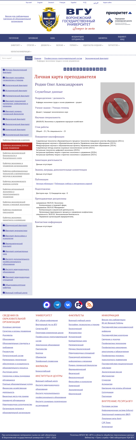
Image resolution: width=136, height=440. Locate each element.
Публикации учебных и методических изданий (73, 183)
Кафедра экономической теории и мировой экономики (16, 203)
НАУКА (52, 38)
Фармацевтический (77, 369)
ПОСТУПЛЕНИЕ (14, 38)
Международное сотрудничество (17, 404)
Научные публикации (44, 183)
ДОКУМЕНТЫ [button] (46, 45)
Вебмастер (89, 437)
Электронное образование (48, 345)
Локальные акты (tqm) (111, 418)
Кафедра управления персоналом (12, 210)
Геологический (75, 328)
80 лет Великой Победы (112, 323)
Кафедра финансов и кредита (16, 140)
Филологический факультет (16, 124)
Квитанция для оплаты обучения (116, 388)
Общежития (41, 357)
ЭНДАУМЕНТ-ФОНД (122, 38)
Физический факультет (14, 119)
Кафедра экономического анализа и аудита (14, 182)
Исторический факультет (15, 90)
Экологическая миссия (112, 372)
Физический (74, 373)
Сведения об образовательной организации (17, 20)
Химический (74, 385)
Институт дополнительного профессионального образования (16, 261)
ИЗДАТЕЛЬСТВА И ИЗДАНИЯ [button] (93, 45)
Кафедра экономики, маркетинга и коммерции (14, 218)
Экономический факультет (96, 58)
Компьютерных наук (78, 340)
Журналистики (75, 332)
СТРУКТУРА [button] (31, 45)
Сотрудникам (107, 392)
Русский (29, 2)
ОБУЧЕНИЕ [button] (60, 45)
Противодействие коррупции (115, 335)
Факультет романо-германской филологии (13, 112)
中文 (85, 2)
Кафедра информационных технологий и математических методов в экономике (16, 173)
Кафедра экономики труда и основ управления (15, 146)
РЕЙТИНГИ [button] (74, 45)
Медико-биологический (79, 349)
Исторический (75, 336)
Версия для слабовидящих (17, 16)
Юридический (75, 393)
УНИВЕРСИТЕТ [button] (16, 45)
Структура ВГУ (42, 328)
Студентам (106, 380)
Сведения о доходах (111, 339)
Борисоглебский (43, 371)
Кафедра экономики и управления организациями (15, 164)
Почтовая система (110, 406)
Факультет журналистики (15, 230)
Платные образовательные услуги (18, 384)
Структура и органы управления (17, 331)
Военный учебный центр (15, 292)
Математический (76, 345)
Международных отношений (82, 353)
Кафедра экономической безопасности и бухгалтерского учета (14, 155)
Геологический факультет (15, 85)
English (39, 2)
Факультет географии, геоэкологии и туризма (14, 78)
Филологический (76, 377)
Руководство (8, 351)
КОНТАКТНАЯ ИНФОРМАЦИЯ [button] (21, 51)
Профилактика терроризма (114, 343)
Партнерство (41, 349)
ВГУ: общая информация (47, 320)
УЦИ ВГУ (130, 437)
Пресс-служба (102, 437)
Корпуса (39, 353)
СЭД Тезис (106, 422)
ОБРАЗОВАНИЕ (33, 38)
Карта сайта (107, 2)
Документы (8, 335)
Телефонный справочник (47, 361)
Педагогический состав (13, 355)
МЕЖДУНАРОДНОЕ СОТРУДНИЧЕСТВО (78, 38)
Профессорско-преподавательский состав (63, 58)
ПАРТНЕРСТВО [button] (114, 45)
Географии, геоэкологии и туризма (84, 324)
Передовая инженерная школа (49, 332)
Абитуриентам (108, 376)
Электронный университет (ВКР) (116, 414)
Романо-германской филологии (83, 365)
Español (73, 2)
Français (62, 2)
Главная (37, 58)
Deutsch (51, 2)
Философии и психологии (80, 381)
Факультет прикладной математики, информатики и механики (15, 103)
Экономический (76, 389)
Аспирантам (107, 384)
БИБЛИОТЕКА (102, 38)
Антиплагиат (107, 426)
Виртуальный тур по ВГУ (46, 324)
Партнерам (107, 396)
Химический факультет (14, 129)
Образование (9, 339)
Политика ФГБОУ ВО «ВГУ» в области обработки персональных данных (102, 435)
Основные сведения (12, 327)
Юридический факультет (15, 225)
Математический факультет (16, 95)
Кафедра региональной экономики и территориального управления (13, 193)
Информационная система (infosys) (117, 410)
